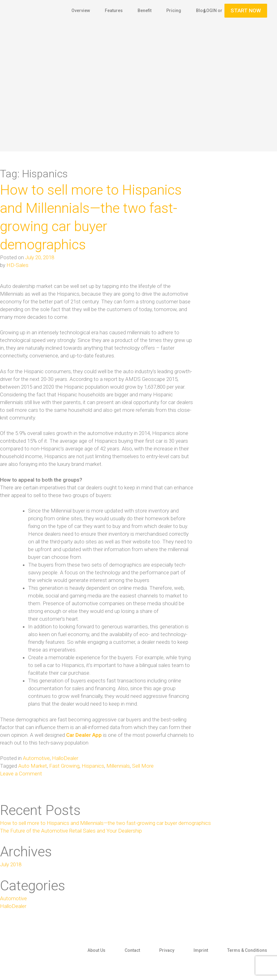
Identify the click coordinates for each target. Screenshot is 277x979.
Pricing (173, 10)
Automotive (36, 758)
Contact (132, 950)
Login (210, 10)
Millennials (118, 766)
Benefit (144, 10)
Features (114, 10)
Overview (80, 10)
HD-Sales (17, 265)
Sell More (143, 766)
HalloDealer (65, 758)
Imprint (201, 950)
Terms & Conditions (247, 950)
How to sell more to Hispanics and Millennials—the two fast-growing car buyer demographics (105, 823)
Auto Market (32, 766)
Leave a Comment (21, 773)
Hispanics (93, 766)
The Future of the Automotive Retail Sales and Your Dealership (71, 831)
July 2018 (10, 864)
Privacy (166, 950)
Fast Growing (64, 766)
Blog (201, 10)
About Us (96, 950)
